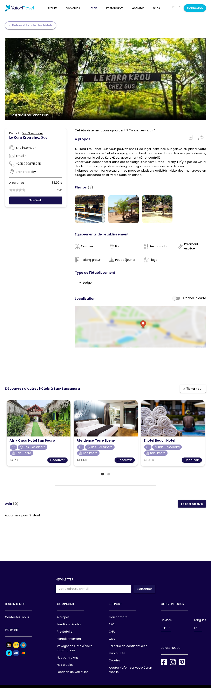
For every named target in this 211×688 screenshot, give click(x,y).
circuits (52, 8)
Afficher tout (193, 392)
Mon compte (118, 617)
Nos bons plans (67, 657)
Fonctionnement (69, 639)
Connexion (195, 8)
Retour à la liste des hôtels (30, 25)
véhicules (73, 8)
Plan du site (117, 653)
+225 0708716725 (28, 164)
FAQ (112, 624)
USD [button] (163, 628)
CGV (112, 639)
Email (21, 156)
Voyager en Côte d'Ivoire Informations (74, 648)
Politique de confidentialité (128, 646)
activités (138, 8)
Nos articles (65, 665)
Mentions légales (69, 624)
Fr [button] (173, 7)
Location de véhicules (72, 672)
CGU (112, 631)
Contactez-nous (141, 130)
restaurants (114, 8)
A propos (63, 617)
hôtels (93, 8)
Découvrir (57, 463)
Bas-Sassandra (32, 133)
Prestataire (65, 631)
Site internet (26, 148)
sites (156, 8)
